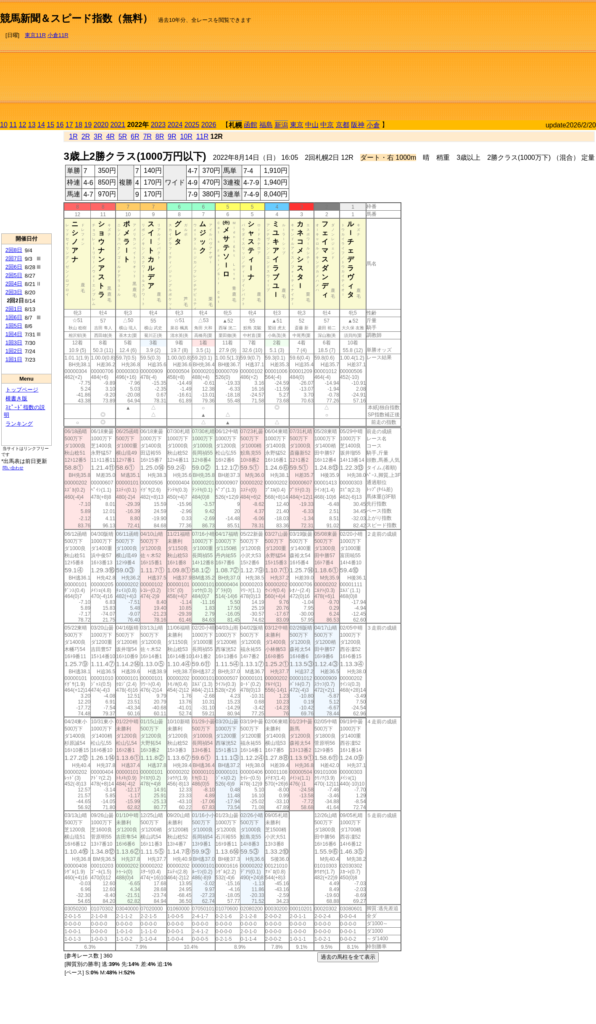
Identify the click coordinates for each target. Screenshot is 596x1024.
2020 (101, 124)
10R (186, 136)
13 (32, 124)
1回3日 (13, 342)
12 (22, 124)
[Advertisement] (506, 61)
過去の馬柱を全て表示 (348, 957)
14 (41, 124)
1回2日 (13, 351)
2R (86, 136)
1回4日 (13, 334)
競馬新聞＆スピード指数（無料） (76, 18)
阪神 (357, 124)
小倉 (373, 125)
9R (172, 136)
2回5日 (13, 275)
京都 (342, 124)
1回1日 (13, 359)
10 (4, 124)
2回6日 (13, 267)
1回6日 (13, 317)
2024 (175, 124)
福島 (266, 124)
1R (73, 136)
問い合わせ (13, 468)
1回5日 (13, 326)
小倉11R (58, 35)
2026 (208, 124)
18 (78, 124)
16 (60, 124)
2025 (192, 124)
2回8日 (13, 250)
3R (98, 136)
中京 (327, 124)
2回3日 (13, 292)
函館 (250, 124)
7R (147, 136)
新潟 (281, 125)
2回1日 (13, 309)
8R (160, 136)
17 (69, 124)
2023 (158, 124)
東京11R (35, 35)
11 (13, 124)
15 (50, 124)
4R (110, 136)
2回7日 (13, 258)
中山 (312, 124)
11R (202, 136)
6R (135, 136)
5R (123, 136)
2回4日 (13, 283)
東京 (296, 124)
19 (88, 124)
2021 (118, 124)
